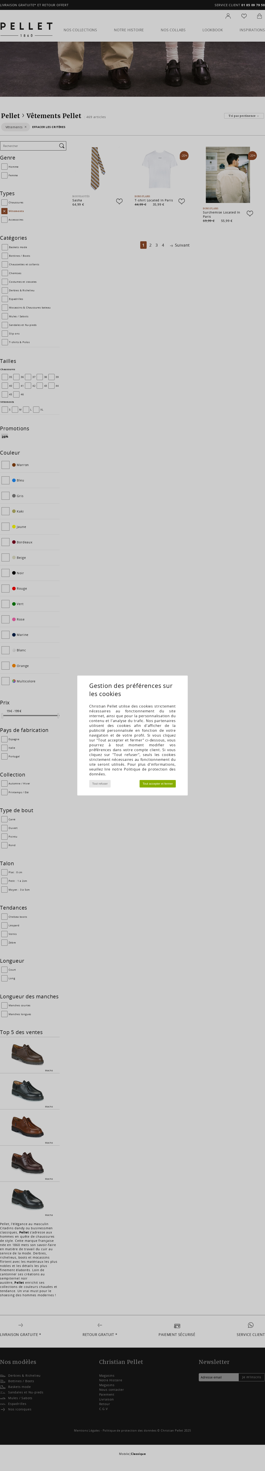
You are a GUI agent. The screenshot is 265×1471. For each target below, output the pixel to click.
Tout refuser (100, 783)
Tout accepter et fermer (158, 783)
